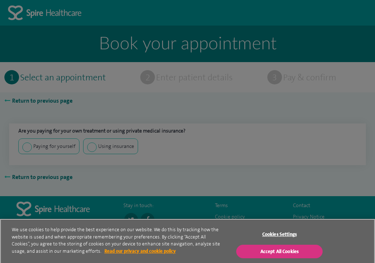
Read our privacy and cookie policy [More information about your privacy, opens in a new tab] (140, 255)
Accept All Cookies (279, 256)
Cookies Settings (279, 239)
